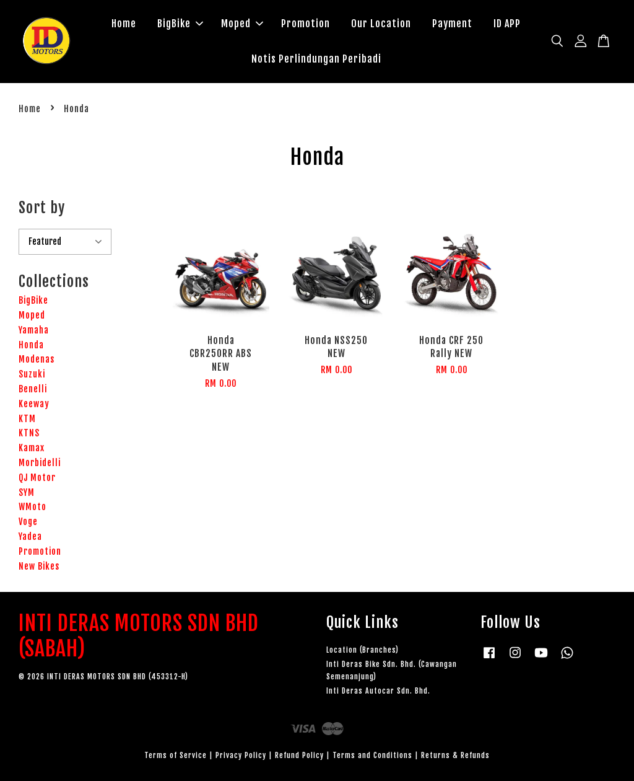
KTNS (29, 433)
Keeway (34, 404)
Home (123, 23)
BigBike (180, 23)
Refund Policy (299, 756)
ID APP (507, 23)
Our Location (381, 23)
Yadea (30, 536)
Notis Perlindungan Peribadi (316, 59)
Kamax (32, 448)
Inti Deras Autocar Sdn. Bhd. (378, 691)
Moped (242, 23)
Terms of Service (175, 756)
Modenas (36, 360)
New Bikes (39, 566)
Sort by (42, 207)
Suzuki (32, 374)
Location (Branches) (362, 650)
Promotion (305, 23)
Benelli (33, 389)
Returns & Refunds (455, 756)
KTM (27, 418)
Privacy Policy (240, 756)
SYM (27, 492)
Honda (31, 345)
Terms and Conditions (372, 756)
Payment (452, 23)
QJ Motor (37, 477)
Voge (28, 521)
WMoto (32, 507)
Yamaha (34, 330)
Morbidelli (40, 462)
